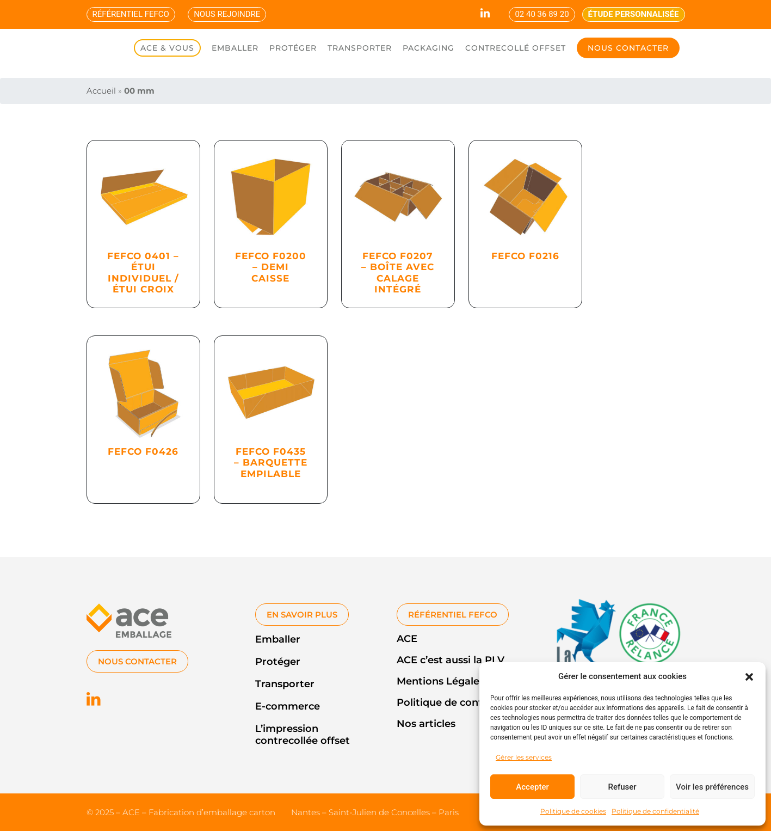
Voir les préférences (712, 787)
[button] (749, 676)
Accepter (532, 787)
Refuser (622, 787)
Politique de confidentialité (655, 811)
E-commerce (287, 706)
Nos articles (426, 724)
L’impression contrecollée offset (302, 735)
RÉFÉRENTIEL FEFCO (130, 14)
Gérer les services (524, 757)
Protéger (277, 662)
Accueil (101, 90)
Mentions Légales (440, 681)
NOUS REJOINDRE (227, 14)
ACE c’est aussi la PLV (450, 660)
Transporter (284, 684)
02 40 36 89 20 (542, 14)
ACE (407, 639)
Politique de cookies (573, 811)
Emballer (277, 639)
